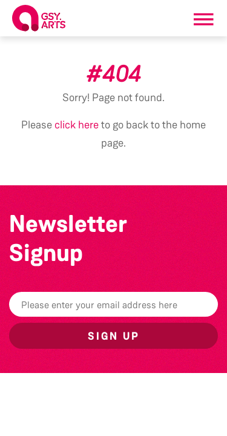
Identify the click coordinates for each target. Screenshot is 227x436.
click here (76, 124)
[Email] (113, 304)
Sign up (114, 336)
